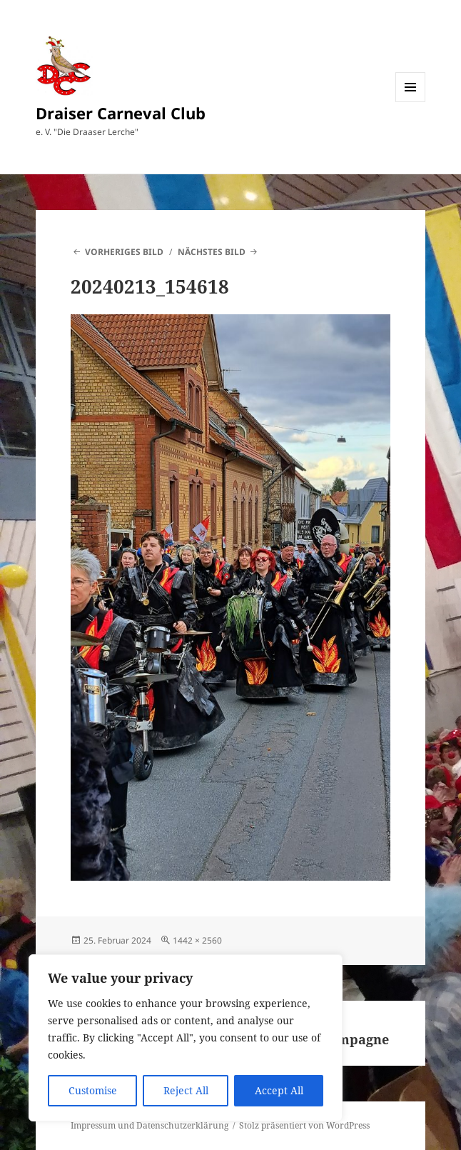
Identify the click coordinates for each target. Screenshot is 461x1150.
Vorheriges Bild (124, 252)
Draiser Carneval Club (121, 113)
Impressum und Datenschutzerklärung (149, 1125)
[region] (186, 1037)
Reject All (185, 1090)
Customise (93, 1090)
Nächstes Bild (211, 252)
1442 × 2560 (197, 940)
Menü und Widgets (410, 101)
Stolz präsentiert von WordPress (304, 1125)
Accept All (279, 1090)
